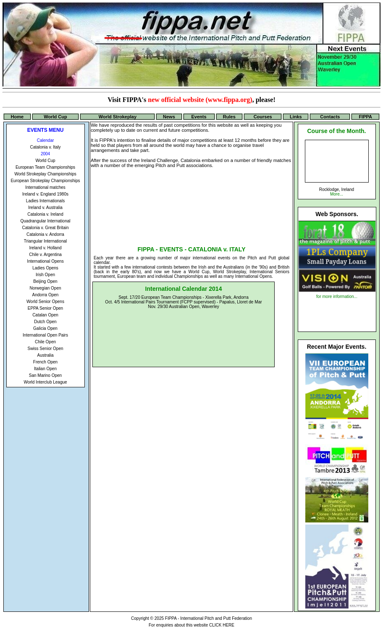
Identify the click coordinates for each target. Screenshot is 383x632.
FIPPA (365, 116)
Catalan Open (45, 315)
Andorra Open (45, 294)
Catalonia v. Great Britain (45, 227)
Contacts (330, 116)
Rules (229, 116)
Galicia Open (45, 328)
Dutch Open (45, 321)
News (169, 116)
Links (296, 116)
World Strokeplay (117, 116)
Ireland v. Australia (45, 207)
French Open (45, 362)
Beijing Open (45, 281)
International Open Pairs (45, 335)
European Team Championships (45, 167)
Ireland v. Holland (45, 247)
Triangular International (45, 241)
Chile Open (45, 342)
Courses (263, 116)
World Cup (55, 116)
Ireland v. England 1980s (45, 194)
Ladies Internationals (45, 200)
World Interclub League (45, 382)
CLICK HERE (221, 625)
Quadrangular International (46, 221)
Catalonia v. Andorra (45, 234)
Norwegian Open (45, 288)
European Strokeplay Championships (45, 180)
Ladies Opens (45, 268)
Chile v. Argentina (45, 254)
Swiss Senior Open (45, 348)
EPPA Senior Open (45, 308)
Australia (45, 355)
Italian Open (45, 368)
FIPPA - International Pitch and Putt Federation (208, 618)
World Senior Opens (45, 301)
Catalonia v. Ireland (45, 214)
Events (199, 116)
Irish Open (45, 274)
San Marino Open (45, 375)
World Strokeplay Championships (45, 174)
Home (17, 116)
